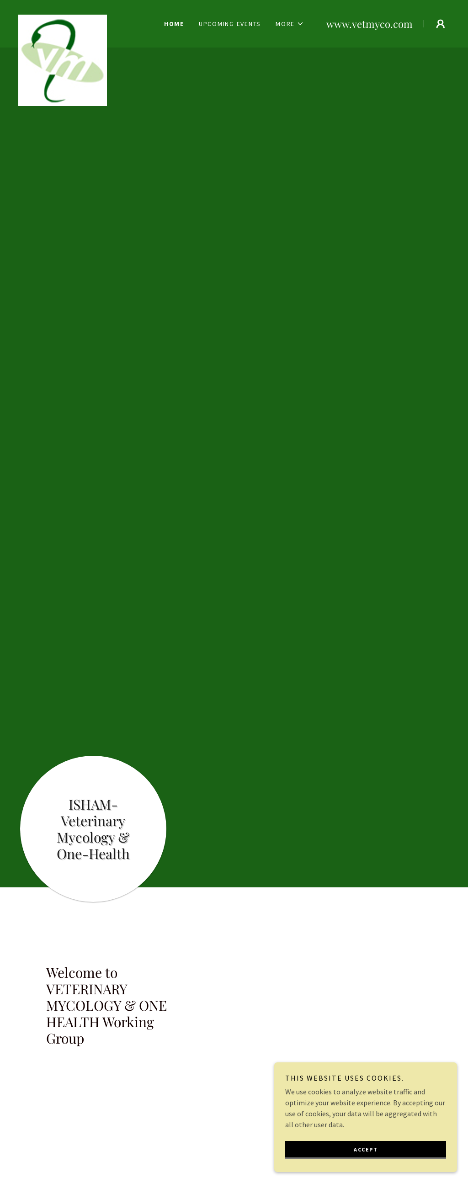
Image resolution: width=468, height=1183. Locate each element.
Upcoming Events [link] (230, 24)
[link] (83, 18)
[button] (290, 23)
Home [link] (174, 24)
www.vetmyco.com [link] (369, 24)
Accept (366, 1149)
